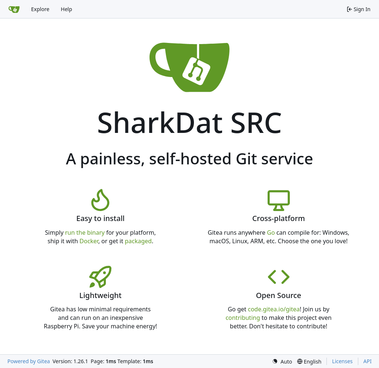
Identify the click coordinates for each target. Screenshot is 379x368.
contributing (242, 318)
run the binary (85, 232)
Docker (89, 241)
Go (271, 232)
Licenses (342, 361)
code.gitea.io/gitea (274, 309)
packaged (138, 241)
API (367, 361)
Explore (40, 9)
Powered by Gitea (28, 361)
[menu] (282, 361)
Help (66, 9)
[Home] (14, 9)
